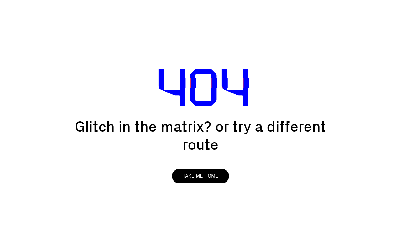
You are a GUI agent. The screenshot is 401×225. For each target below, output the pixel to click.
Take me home (200, 176)
